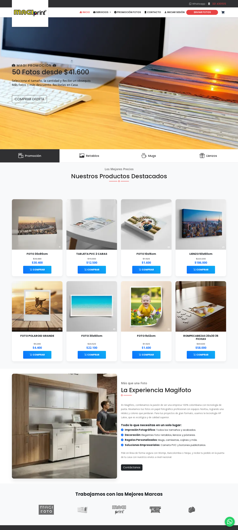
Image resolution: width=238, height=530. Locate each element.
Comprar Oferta (29, 99)
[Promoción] (30, 155)
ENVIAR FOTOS (202, 12)
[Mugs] (148, 155)
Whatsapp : (207, 3)
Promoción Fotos (127, 12)
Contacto (152, 12)
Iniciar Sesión (174, 12)
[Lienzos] (208, 155)
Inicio (85, 12)
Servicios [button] (101, 12)
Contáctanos (131, 467)
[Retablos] (89, 155)
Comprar (37, 269)
